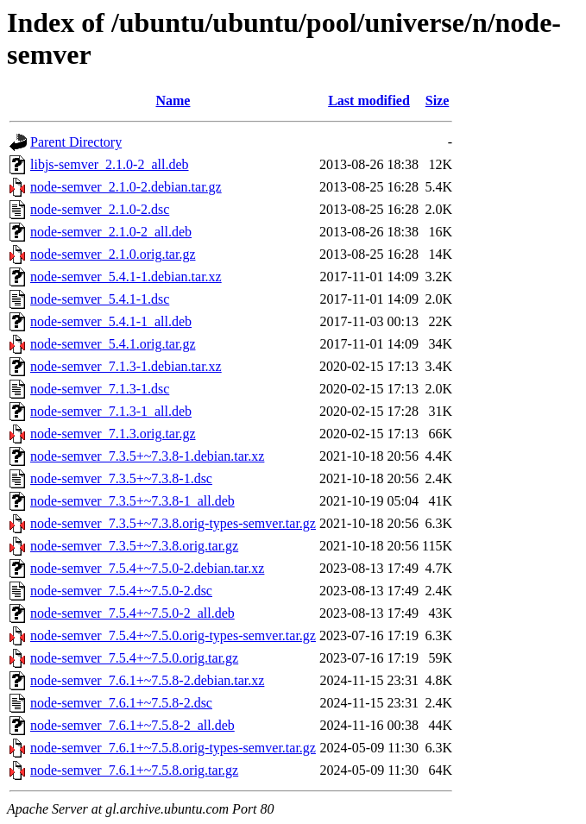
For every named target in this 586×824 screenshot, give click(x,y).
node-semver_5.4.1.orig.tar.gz (113, 344)
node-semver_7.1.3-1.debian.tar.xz (126, 366)
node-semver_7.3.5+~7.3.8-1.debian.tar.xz (147, 456)
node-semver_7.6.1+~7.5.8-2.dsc (121, 702)
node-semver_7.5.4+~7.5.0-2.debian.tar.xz (147, 568)
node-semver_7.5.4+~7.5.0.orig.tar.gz (134, 658)
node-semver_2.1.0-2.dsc (99, 209)
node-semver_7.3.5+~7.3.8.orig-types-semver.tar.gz (173, 523)
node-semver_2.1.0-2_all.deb (111, 231)
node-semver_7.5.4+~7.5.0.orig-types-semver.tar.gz (173, 635)
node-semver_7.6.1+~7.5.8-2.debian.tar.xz (147, 680)
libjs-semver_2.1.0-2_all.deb (109, 164)
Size (437, 100)
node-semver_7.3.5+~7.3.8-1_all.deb (132, 501)
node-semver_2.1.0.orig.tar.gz (113, 254)
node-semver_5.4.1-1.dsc (99, 299)
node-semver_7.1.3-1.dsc (99, 388)
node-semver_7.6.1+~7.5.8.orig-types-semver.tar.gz (173, 747)
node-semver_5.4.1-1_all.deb (111, 321)
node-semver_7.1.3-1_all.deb (111, 411)
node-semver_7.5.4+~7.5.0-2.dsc (121, 590)
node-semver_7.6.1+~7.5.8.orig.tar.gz (134, 770)
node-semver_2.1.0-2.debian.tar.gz (126, 186)
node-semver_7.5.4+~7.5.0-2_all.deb (132, 613)
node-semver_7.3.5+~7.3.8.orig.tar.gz (134, 545)
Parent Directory (76, 142)
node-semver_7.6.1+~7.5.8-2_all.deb (132, 725)
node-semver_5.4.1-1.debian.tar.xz (126, 276)
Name (172, 100)
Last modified (369, 100)
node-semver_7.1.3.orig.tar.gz (113, 433)
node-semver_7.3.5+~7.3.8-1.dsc (121, 478)
